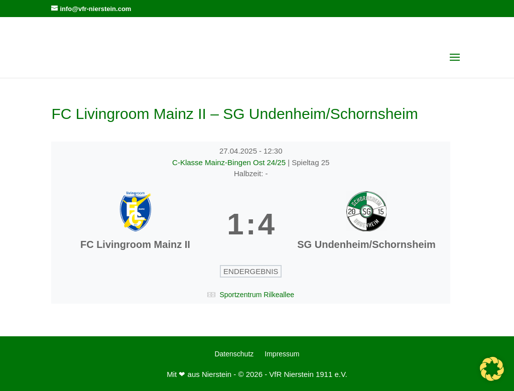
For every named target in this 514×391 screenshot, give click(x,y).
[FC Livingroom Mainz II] (135, 224)
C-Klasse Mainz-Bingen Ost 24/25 (230, 162)
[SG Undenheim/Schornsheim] (366, 224)
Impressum (282, 354)
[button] (492, 369)
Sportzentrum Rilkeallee (256, 295)
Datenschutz (233, 354)
